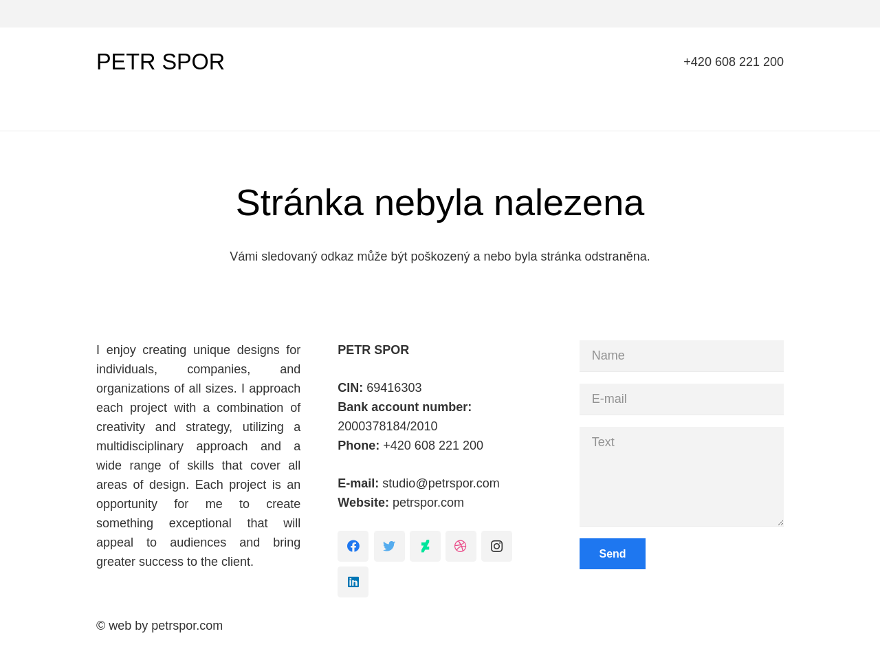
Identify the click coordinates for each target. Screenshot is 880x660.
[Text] (682, 476)
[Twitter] (389, 546)
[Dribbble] (461, 546)
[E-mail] (682, 399)
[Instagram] (496, 546)
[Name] (682, 355)
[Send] (613, 553)
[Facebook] (353, 546)
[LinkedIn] (353, 581)
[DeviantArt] (425, 546)
